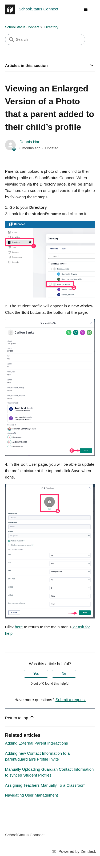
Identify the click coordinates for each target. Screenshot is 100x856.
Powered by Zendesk (77, 851)
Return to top (20, 717)
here (19, 627)
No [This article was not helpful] (64, 674)
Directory (51, 27)
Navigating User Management (31, 795)
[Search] (45, 39)
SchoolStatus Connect (22, 27)
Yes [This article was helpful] (36, 674)
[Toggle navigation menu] (85, 9)
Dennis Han (29, 141)
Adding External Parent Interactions (36, 743)
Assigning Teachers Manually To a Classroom (45, 785)
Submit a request (70, 699)
